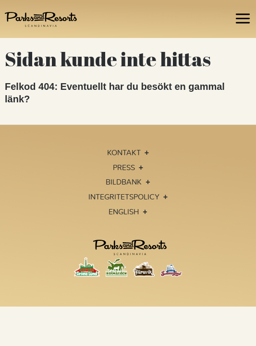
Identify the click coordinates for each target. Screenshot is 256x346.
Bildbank (124, 181)
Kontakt (124, 152)
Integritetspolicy (123, 196)
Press (124, 167)
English (124, 211)
